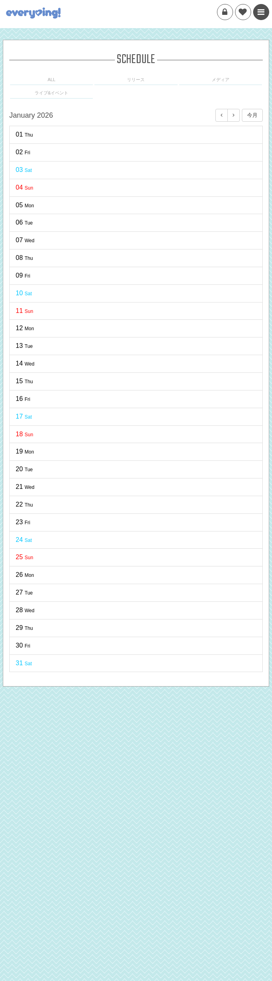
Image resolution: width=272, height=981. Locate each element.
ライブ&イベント (51, 92)
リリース (136, 79)
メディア (220, 79)
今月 (252, 115)
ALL (51, 79)
